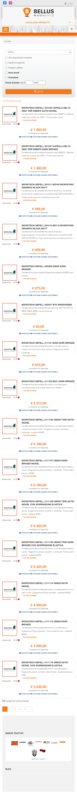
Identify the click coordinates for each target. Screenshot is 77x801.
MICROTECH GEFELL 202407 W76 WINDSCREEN (47, 304)
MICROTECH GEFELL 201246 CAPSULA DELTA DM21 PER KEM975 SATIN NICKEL (46, 109)
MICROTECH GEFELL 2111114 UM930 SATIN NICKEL (45, 585)
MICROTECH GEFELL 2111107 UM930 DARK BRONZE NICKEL (44, 462)
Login (68, 3)
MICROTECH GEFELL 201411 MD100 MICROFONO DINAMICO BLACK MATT (48, 186)
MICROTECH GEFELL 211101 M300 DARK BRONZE (48, 343)
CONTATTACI (25, 137)
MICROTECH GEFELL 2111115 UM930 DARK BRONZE (44, 623)
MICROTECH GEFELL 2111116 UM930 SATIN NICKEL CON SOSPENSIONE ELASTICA (45, 664)
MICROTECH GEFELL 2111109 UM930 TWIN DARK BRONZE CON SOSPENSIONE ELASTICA (48, 544)
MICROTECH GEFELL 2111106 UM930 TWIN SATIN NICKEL (48, 421)
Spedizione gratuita (15, 63)
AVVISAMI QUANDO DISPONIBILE (44, 137)
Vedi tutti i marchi (38, 759)
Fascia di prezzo (12, 82)
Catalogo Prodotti (38, 22)
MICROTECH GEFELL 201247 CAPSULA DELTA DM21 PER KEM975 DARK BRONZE (46, 148)
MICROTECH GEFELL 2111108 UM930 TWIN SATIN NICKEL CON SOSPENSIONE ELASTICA (48, 503)
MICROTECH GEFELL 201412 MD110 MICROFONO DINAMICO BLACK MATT (48, 227)
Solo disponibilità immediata (18, 58)
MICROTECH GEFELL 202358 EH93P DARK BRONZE (44, 268)
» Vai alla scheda (29, 120)
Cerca (38, 91)
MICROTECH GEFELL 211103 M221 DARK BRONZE (48, 381)
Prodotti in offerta (13, 68)
